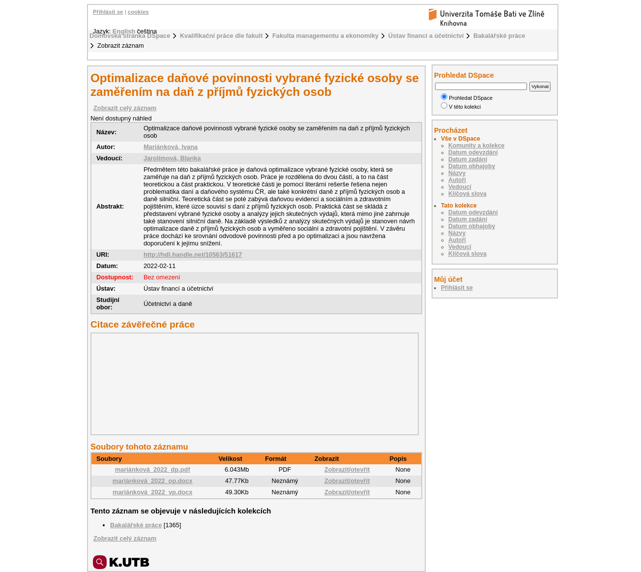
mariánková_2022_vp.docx (152, 492)
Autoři (457, 180)
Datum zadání (467, 159)
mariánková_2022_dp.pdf (152, 469)
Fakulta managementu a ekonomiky (325, 35)
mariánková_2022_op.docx (153, 480)
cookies (138, 12)
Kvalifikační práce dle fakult (221, 35)
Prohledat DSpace (467, 98)
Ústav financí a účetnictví (426, 35)
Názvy (457, 173)
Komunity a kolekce (476, 145)
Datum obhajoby (471, 166)
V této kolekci (461, 107)
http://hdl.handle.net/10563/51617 (193, 254)
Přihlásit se (108, 12)
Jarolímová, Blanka (172, 158)
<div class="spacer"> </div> (252, 383)
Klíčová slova (467, 193)
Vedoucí (459, 186)
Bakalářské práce (499, 35)
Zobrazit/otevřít (347, 469)
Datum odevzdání (473, 152)
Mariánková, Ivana (171, 147)
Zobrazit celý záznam (124, 108)
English (124, 31)
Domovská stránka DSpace (129, 35)
